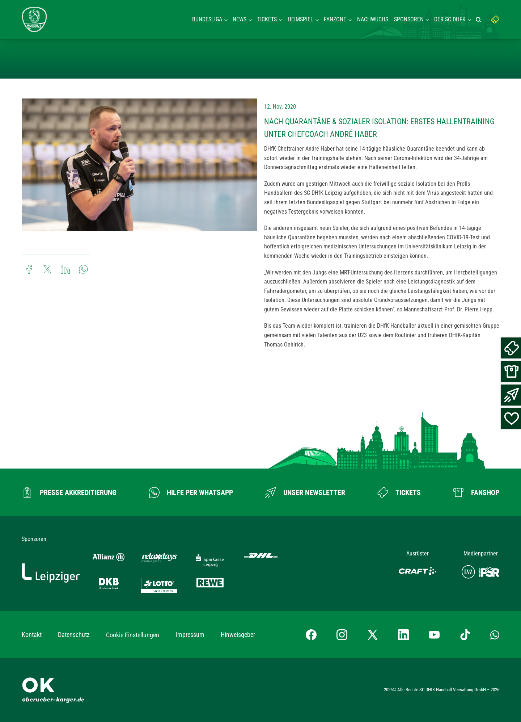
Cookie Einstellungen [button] (132, 635)
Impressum (189, 634)
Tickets (267, 19)
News (239, 19)
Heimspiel (300, 19)
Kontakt (32, 634)
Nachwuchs (372, 19)
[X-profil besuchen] (372, 634)
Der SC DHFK (450, 19)
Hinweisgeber (238, 634)
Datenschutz (74, 634)
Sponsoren (409, 19)
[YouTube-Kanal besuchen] (434, 634)
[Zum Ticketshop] (399, 492)
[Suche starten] (479, 19)
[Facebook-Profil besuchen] (311, 634)
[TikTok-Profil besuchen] (464, 634)
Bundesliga (207, 19)
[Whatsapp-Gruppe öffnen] (494, 634)
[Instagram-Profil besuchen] (341, 634)
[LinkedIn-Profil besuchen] (403, 634)
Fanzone (335, 19)
